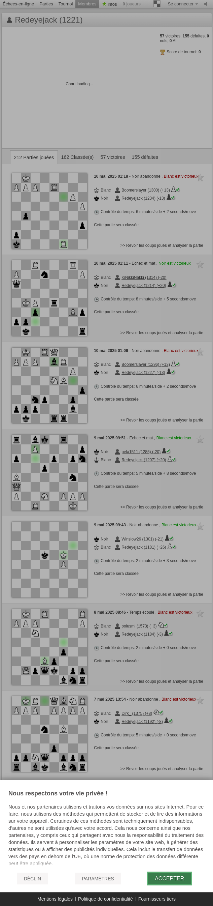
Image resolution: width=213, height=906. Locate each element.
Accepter (169, 878)
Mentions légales (55, 899)
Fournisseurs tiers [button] (157, 899)
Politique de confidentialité (105, 899)
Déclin (32, 878)
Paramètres (98, 878)
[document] (106, 828)
